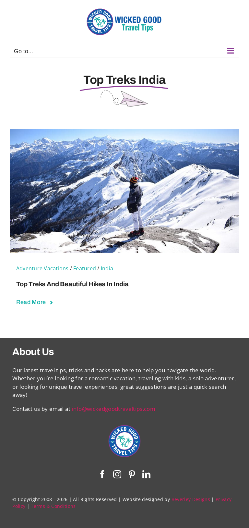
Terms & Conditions (53, 506)
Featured (84, 268)
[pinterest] (132, 474)
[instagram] (117, 474)
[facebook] (102, 474)
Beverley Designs (191, 499)
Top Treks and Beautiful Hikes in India (72, 284)
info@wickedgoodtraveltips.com (113, 408)
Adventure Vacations (42, 268)
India (107, 268)
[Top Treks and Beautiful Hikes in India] (124, 133)
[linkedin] (146, 474)
